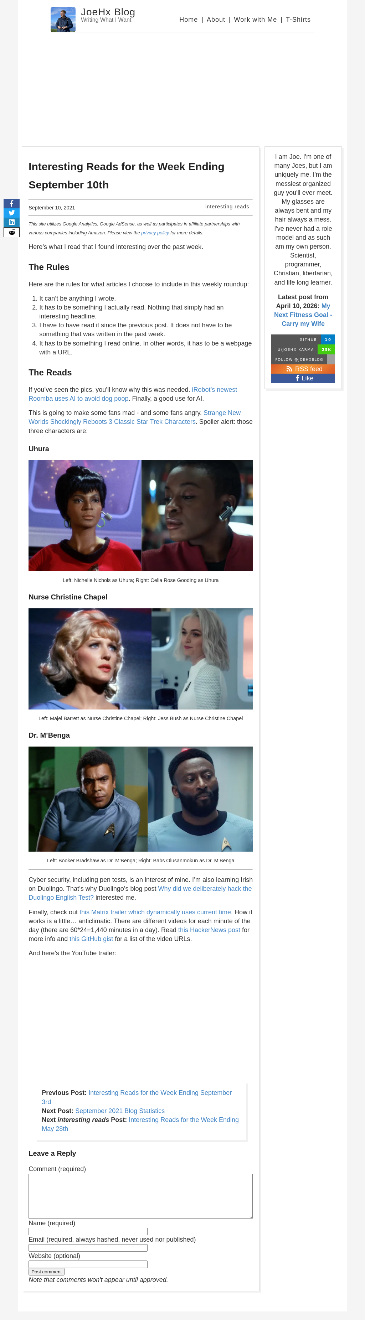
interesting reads (227, 206)
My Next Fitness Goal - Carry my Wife (303, 314)
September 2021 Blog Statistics (120, 1110)
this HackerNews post (209, 930)
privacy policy (155, 232)
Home (188, 19)
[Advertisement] (182, 86)
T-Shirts (298, 19)
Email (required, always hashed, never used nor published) (112, 1248)
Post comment (46, 1280)
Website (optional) (54, 1264)
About (216, 19)
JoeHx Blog (108, 11)
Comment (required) (57, 1169)
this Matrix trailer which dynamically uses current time (155, 912)
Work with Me (255, 19)
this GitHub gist (91, 938)
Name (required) (52, 1231)
